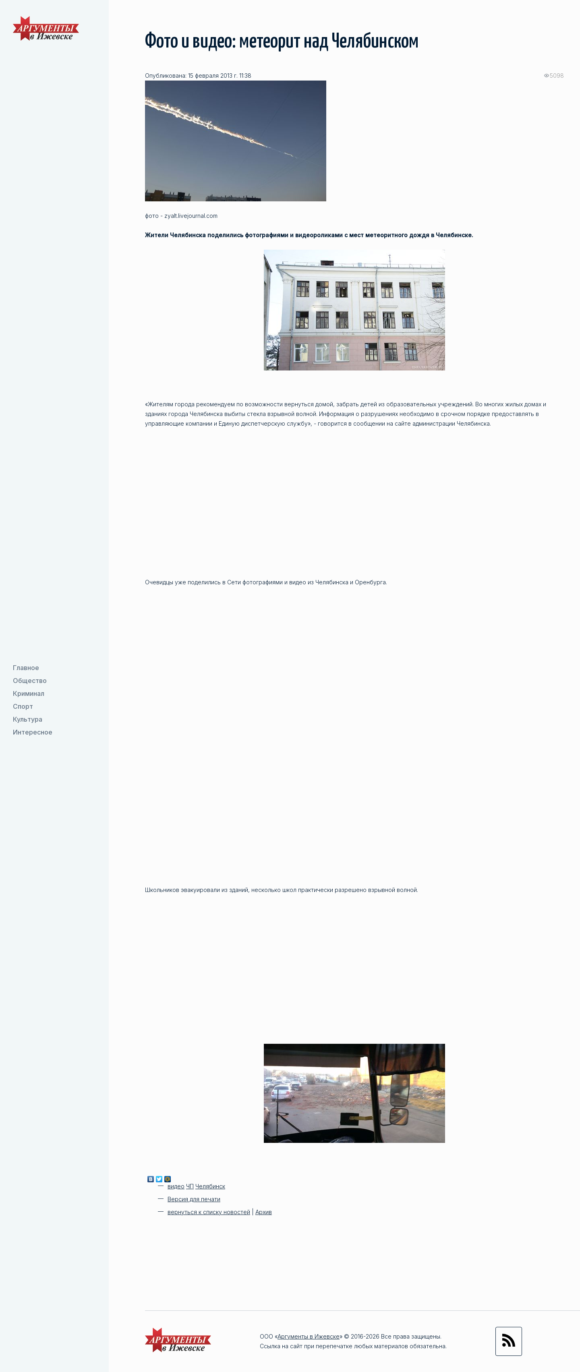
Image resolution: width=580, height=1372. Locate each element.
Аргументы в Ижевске (309, 1336)
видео (176, 1186)
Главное (26, 668)
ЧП (190, 1186)
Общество (30, 681)
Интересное (32, 732)
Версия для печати (194, 1199)
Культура (27, 719)
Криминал (28, 693)
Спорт (23, 706)
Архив (263, 1212)
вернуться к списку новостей (209, 1212)
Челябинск (210, 1186)
